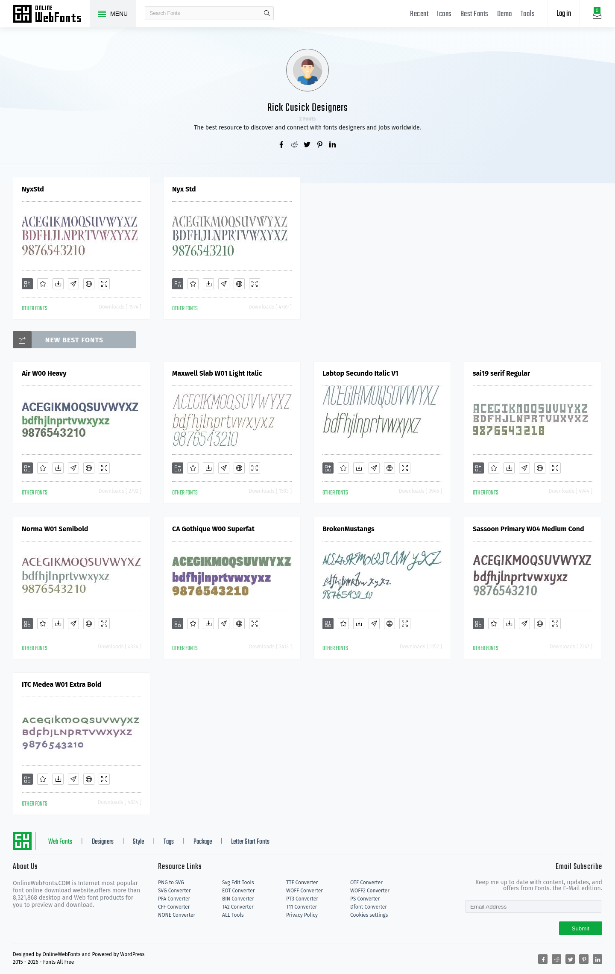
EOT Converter (238, 891)
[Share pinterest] (320, 145)
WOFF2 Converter (370, 891)
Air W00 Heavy (44, 373)
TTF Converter (302, 883)
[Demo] (104, 283)
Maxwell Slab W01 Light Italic (217, 373)
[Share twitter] (307, 145)
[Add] (27, 283)
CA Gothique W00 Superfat (213, 529)
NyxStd (33, 189)
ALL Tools (233, 915)
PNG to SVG (171, 883)
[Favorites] (42, 283)
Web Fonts (60, 841)
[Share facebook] (281, 145)
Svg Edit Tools (238, 883)
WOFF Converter (304, 891)
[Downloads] (58, 283)
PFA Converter (174, 899)
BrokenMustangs (348, 529)
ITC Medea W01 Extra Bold (61, 684)
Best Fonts (474, 14)
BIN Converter (238, 899)
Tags (169, 841)
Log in (563, 14)
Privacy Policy (302, 915)
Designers (103, 841)
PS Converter (365, 899)
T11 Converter (301, 907)
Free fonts (51, 14)
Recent (419, 14)
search (267, 13)
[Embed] (88, 283)
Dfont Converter (368, 907)
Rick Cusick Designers (307, 108)
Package (202, 841)
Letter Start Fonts (250, 841)
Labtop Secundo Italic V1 (360, 373)
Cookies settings (369, 915)
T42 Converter (238, 907)
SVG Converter (174, 891)
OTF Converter (366, 883)
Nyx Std (184, 189)
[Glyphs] (73, 283)
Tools (528, 14)
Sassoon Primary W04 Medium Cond (528, 529)
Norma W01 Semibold (55, 529)
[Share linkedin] (333, 145)
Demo (504, 14)
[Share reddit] (294, 145)
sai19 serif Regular (501, 373)
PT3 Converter (302, 899)
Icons (444, 14)
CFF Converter (174, 907)
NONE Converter (176, 915)
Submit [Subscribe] (580, 928)
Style (138, 841)
